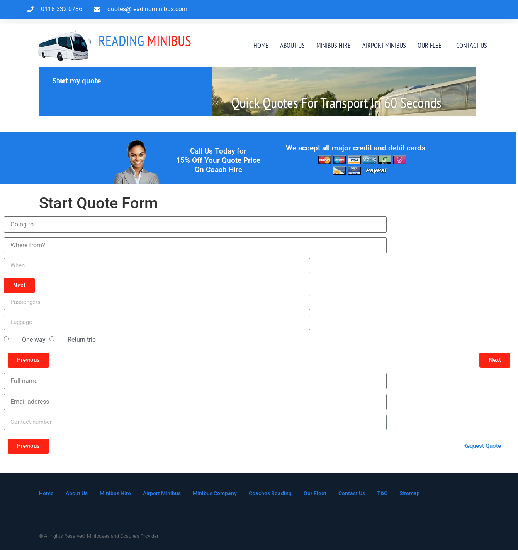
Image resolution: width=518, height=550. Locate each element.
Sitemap (424, 493)
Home (260, 45)
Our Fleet (431, 45)
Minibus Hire (333, 45)
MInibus (145, 40)
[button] (19, 285)
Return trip (82, 339)
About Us (292, 45)
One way (34, 339)
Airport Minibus (384, 45)
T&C (396, 493)
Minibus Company (222, 493)
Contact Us (471, 45)
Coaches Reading (280, 493)
